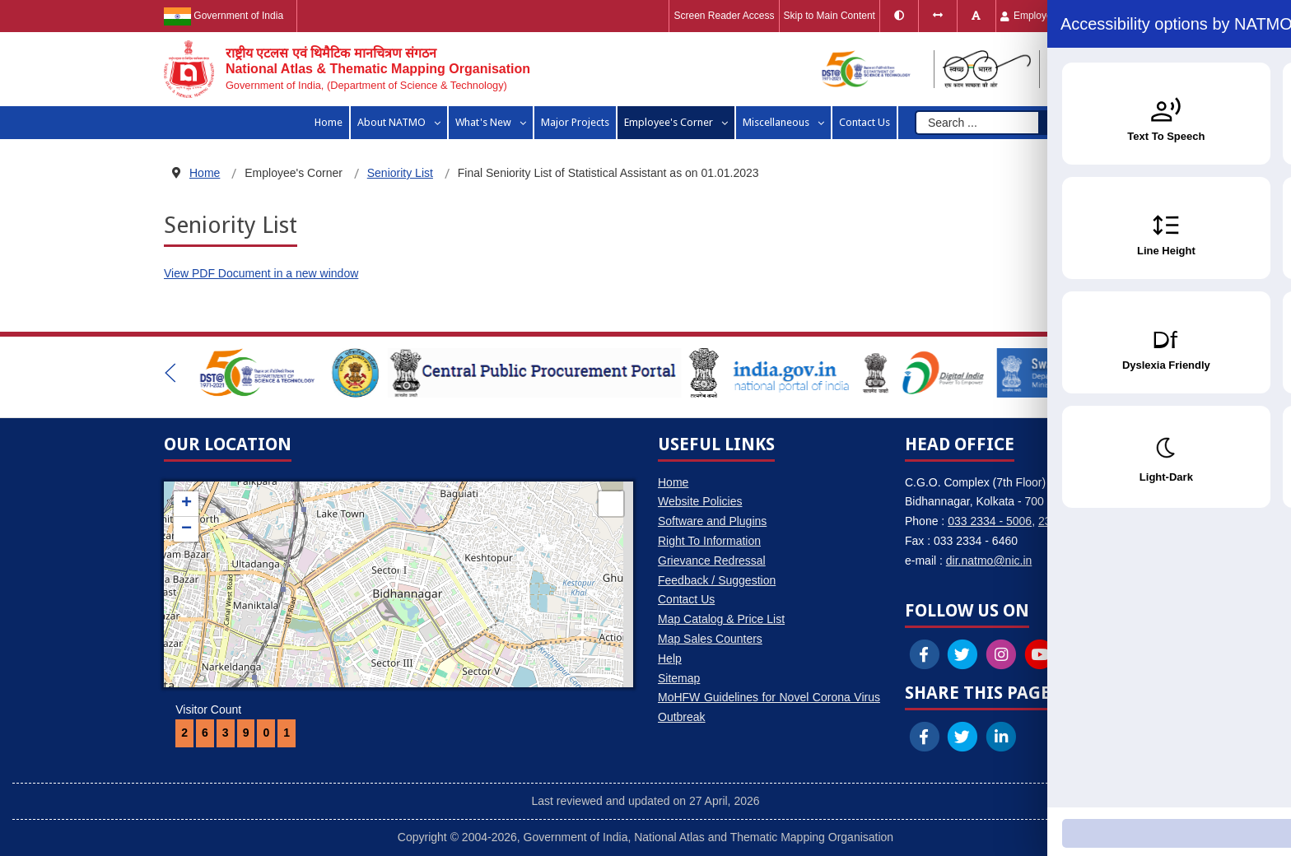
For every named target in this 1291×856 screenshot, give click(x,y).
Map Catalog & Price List (721, 619)
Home (673, 482)
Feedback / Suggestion (717, 580)
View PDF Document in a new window (261, 273)
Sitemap (679, 678)
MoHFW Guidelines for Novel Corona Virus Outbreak (769, 707)
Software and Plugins (712, 521)
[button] (170, 373)
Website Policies (700, 501)
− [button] (186, 529)
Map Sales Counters (710, 638)
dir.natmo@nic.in (989, 560)
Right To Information (709, 540)
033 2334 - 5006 (990, 521)
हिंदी (1108, 15)
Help (670, 658)
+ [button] (186, 503)
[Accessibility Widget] (1246, 807)
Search (1073, 122)
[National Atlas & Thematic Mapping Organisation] (347, 69)
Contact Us (686, 599)
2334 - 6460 (1069, 521)
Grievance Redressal (712, 560)
